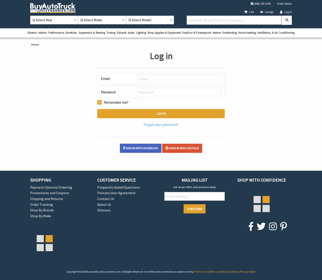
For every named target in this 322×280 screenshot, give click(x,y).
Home (35, 44)
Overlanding (229, 33)
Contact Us (105, 198)
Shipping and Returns (46, 198)
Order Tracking (41, 204)
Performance (56, 33)
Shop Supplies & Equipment (164, 33)
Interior (42, 33)
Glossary (103, 210)
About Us (104, 204)
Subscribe (194, 209)
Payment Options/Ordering (51, 187)
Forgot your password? (161, 124)
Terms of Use (202, 271)
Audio (131, 33)
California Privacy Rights (242, 271)
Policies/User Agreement (116, 193)
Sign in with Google (182, 148)
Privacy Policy (219, 271)
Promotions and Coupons (49, 193)
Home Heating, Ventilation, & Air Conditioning (266, 33)
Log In (286, 12)
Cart (249, 12)
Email (105, 78)
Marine (217, 33)
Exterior (32, 33)
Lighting (141, 33)
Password (108, 92)
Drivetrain (71, 33)
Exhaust (121, 33)
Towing (110, 33)
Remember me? (116, 102)
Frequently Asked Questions (118, 187)
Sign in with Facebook (140, 148)
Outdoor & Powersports (196, 33)
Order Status (284, 3)
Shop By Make (40, 216)
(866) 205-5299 (261, 3)
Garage (266, 12)
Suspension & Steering (91, 33)
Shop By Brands (42, 210)
